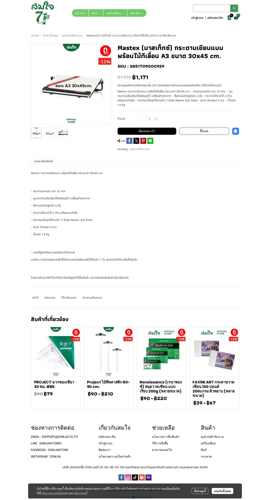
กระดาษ (206, 456)
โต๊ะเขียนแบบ (68, 297)
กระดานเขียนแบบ (92, 297)
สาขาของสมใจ (162, 450)
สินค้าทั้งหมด (50, 35)
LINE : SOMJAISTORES (46, 443)
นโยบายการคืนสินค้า (166, 437)
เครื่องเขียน (208, 443)
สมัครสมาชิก (215, 17)
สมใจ (35, 297)
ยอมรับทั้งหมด (222, 491)
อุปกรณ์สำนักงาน (212, 437)
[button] (215, 8)
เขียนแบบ (49, 297)
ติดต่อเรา (104, 450)
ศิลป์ (203, 450)
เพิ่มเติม (137, 13)
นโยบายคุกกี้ (80, 493)
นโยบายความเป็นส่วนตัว (55, 493)
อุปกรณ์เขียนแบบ (72, 35)
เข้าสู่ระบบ (197, 17)
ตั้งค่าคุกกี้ (200, 491)
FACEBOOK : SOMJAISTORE (49, 450)
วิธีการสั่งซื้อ (160, 443)
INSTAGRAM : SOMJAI (46, 456)
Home (35, 35)
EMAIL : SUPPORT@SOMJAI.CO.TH (54, 437)
